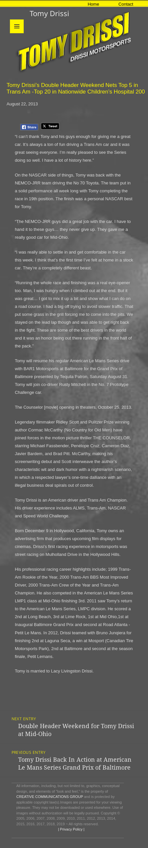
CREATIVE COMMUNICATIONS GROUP (49, 797)
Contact (125, 4)
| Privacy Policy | (70, 829)
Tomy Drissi (49, 13)
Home (93, 4)
